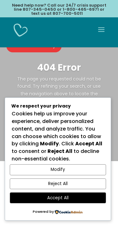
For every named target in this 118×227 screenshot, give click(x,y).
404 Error (59, 69)
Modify (58, 169)
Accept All (58, 198)
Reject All (58, 184)
